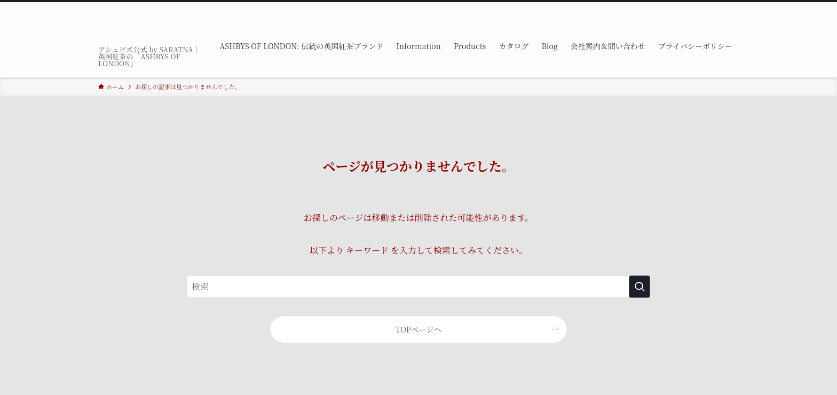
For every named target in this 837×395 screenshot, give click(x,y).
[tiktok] (690, 8)
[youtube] (704, 8)
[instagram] (676, 8)
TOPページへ (419, 329)
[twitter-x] (662, 8)
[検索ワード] (418, 286)
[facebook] (649, 8)
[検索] (732, 8)
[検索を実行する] (639, 286)
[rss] (718, 8)
